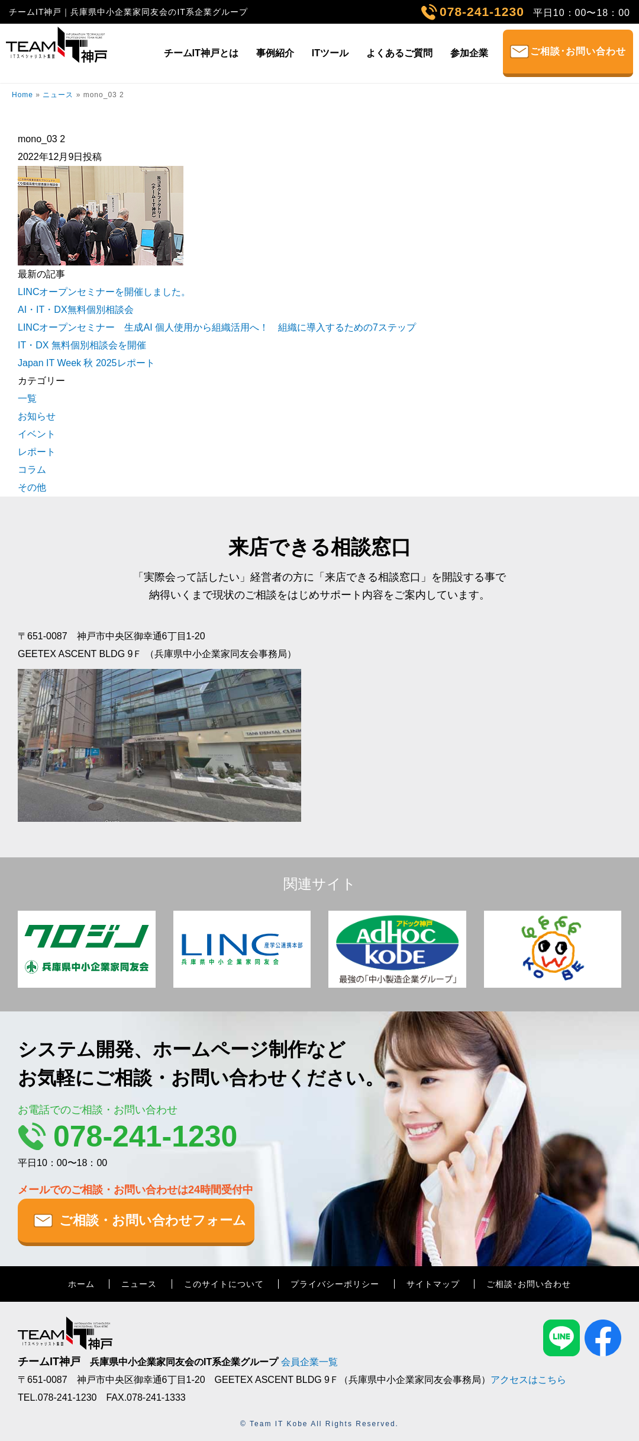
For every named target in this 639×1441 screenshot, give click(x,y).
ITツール (330, 53)
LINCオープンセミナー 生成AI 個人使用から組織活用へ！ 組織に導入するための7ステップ (217, 327)
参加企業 (469, 53)
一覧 (27, 398)
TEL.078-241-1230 (57, 1397)
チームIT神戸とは (201, 53)
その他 (32, 487)
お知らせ (37, 416)
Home (22, 95)
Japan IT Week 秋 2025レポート (86, 363)
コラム (32, 470)
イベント (37, 434)
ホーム (81, 1284)
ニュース (58, 95)
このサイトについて (224, 1284)
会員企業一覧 (309, 1362)
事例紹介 (275, 53)
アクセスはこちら (528, 1380)
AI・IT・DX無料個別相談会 (76, 310)
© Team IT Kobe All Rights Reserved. (319, 1424)
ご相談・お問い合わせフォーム (152, 1220)
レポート (37, 452)
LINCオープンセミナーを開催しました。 (104, 292)
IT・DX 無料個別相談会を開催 (82, 345)
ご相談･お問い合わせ (578, 51)
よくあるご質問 (399, 53)
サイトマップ (433, 1284)
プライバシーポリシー (335, 1284)
